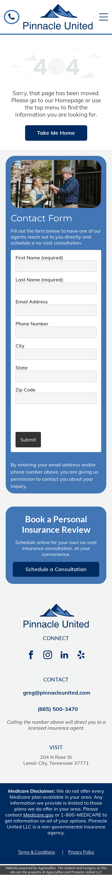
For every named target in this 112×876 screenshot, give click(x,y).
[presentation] (50, 418)
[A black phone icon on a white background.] (11, 19)
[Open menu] (103, 16)
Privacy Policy (81, 852)
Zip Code (26, 390)
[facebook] (31, 655)
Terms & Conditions (36, 852)
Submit (28, 440)
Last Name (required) (39, 280)
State (22, 368)
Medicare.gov (38, 815)
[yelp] (81, 655)
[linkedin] (64, 655)
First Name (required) (39, 258)
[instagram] (47, 655)
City (20, 346)
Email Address (32, 302)
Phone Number (32, 324)
